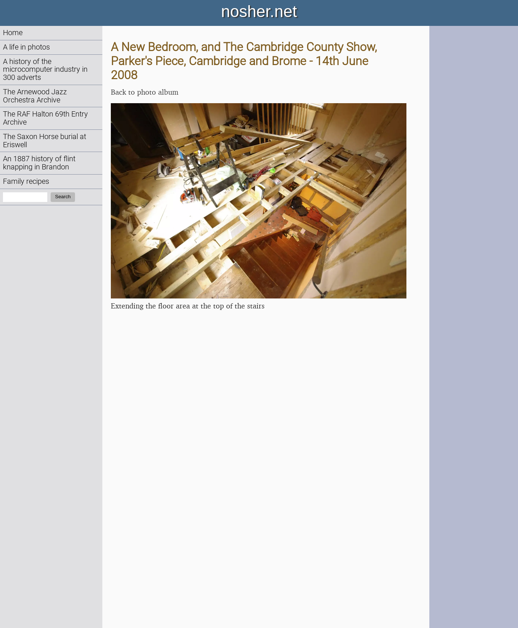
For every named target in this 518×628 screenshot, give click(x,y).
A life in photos (26, 47)
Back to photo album (144, 92)
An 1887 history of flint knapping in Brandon (39, 163)
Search (63, 196)
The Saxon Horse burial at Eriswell (44, 140)
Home (13, 32)
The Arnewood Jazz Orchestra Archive (35, 96)
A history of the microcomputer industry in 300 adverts (45, 69)
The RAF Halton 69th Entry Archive (45, 118)
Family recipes (26, 181)
